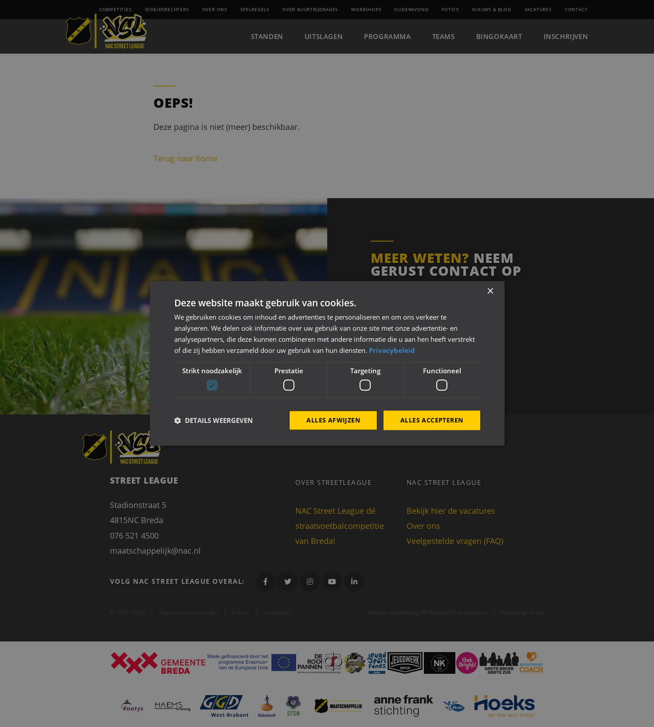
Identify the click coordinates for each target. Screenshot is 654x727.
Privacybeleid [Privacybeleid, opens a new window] (392, 350)
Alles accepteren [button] (431, 420)
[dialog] (327, 363)
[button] (213, 420)
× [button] (490, 291)
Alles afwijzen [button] (333, 420)
